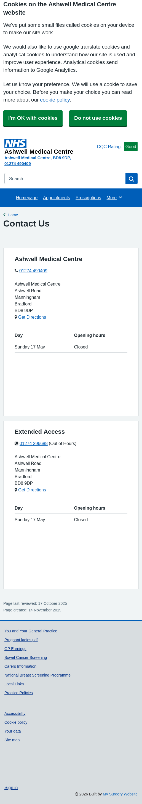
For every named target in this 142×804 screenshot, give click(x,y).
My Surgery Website (120, 794)
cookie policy (54, 99)
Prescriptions (88, 197)
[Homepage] (49, 147)
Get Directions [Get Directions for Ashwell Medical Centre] (32, 317)
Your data (12, 731)
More (115, 197)
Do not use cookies (98, 118)
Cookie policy (15, 722)
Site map (12, 740)
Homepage (26, 197)
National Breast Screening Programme (37, 675)
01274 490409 (17, 163)
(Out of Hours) (62, 443)
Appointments (56, 197)
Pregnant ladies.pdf (21, 640)
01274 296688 (34, 443)
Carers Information (20, 666)
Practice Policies (18, 693)
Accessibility (14, 713)
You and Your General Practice (30, 631)
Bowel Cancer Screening (25, 657)
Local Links (14, 684)
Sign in (11, 787)
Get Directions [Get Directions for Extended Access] (32, 490)
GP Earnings (15, 649)
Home (13, 214)
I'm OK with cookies (33, 118)
